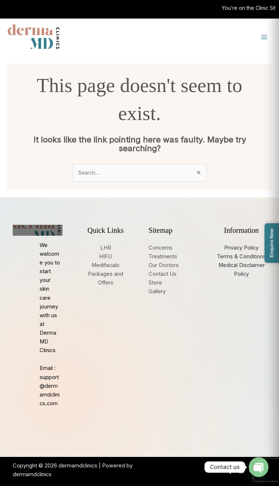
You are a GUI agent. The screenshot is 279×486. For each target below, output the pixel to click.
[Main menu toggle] (264, 37)
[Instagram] (241, 470)
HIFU (105, 256)
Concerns (161, 247)
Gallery (157, 291)
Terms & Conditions (241, 256)
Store (155, 282)
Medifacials (106, 265)
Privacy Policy (241, 247)
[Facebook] (230, 470)
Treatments (163, 256)
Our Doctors (164, 265)
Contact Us (163, 274)
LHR (105, 247)
